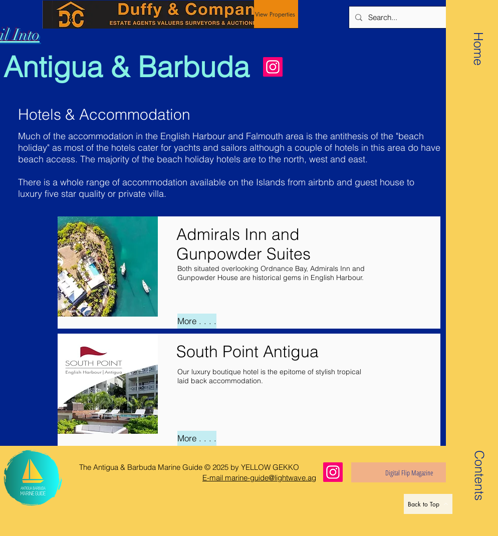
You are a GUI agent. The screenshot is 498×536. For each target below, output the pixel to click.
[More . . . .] (196, 321)
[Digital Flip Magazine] (409, 472)
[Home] (478, 48)
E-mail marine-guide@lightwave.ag (259, 477)
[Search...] (424, 17)
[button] (479, 462)
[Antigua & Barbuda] (131, 67)
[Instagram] (273, 67)
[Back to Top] (428, 504)
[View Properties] (276, 14)
